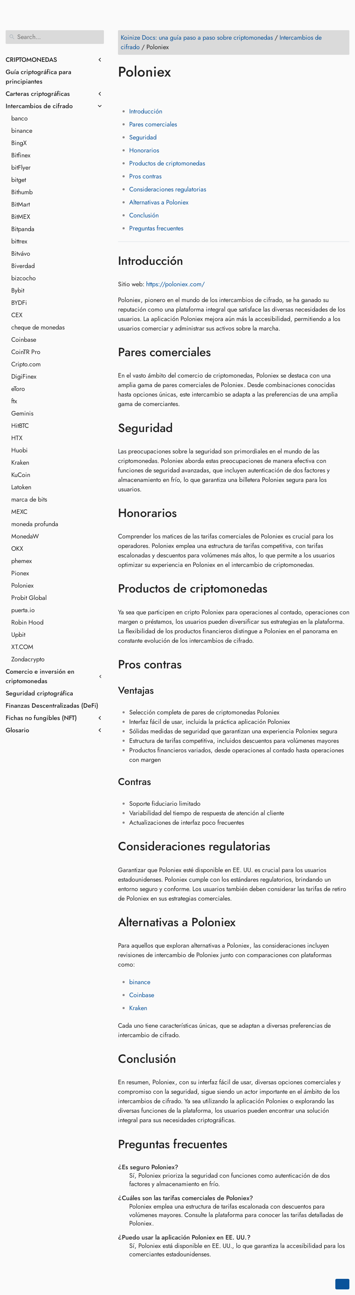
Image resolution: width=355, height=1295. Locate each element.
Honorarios (144, 150)
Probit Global (29, 597)
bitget (18, 179)
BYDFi (19, 302)
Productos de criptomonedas (167, 163)
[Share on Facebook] (124, 92)
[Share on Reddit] (164, 92)
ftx (14, 401)
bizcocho (23, 278)
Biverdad (23, 265)
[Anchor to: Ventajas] (163, 690)
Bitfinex (21, 155)
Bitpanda (22, 229)
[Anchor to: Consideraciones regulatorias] (280, 846)
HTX (16, 438)
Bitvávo (20, 253)
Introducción (145, 111)
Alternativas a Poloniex (159, 202)
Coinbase (23, 339)
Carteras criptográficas (38, 93)
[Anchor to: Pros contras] (191, 664)
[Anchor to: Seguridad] (183, 428)
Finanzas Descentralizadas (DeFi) (52, 705)
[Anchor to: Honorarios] (187, 513)
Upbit (18, 634)
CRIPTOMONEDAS (31, 59)
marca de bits (29, 499)
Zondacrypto (28, 659)
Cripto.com (26, 364)
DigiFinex (24, 376)
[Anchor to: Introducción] (193, 260)
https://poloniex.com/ (175, 284)
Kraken (20, 462)
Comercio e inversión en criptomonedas (40, 676)
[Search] (55, 37)
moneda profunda (34, 524)
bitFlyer (21, 167)
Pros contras (145, 176)
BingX (19, 143)
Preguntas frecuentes (156, 228)
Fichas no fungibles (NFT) (41, 717)
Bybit (17, 290)
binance (21, 130)
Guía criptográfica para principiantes (38, 76)
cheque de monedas (38, 327)
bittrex (19, 241)
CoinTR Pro (25, 352)
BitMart (20, 204)
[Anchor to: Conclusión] (186, 1059)
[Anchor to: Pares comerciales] (221, 352)
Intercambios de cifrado (39, 106)
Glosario (17, 730)
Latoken (21, 487)
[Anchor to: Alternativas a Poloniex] (246, 922)
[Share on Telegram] (191, 92)
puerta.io (23, 610)
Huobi (19, 450)
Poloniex (22, 585)
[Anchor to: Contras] (160, 782)
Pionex (20, 573)
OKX (17, 548)
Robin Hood (27, 622)
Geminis (22, 413)
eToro (18, 388)
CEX (16, 315)
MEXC (19, 511)
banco (19, 118)
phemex (21, 560)
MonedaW (25, 536)
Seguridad (143, 137)
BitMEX (20, 216)
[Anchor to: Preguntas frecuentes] (237, 1144)
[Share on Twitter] (138, 92)
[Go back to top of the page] (342, 1284)
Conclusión (144, 215)
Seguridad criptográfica (39, 693)
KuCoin (20, 474)
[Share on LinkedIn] (151, 92)
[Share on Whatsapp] (178, 92)
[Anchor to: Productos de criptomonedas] (277, 588)
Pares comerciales (153, 124)
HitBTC (20, 425)
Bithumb (22, 192)
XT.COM (22, 647)
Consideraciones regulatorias (167, 189)
